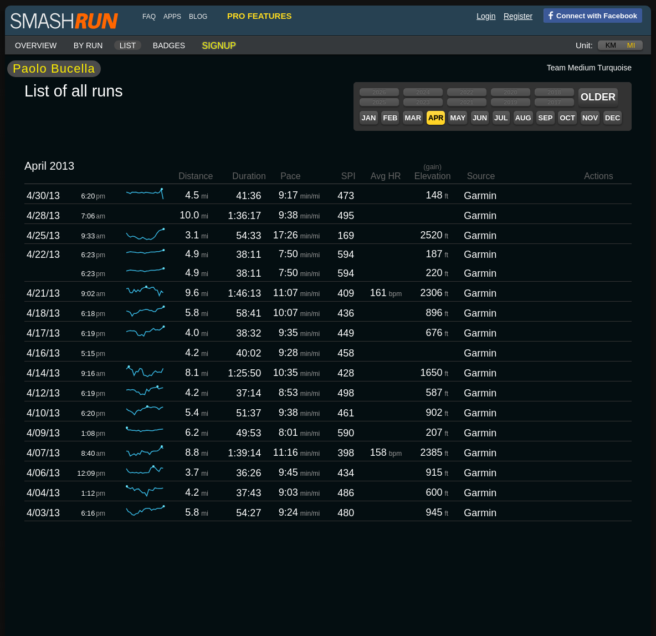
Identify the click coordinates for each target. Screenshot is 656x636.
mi (631, 45)
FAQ (149, 17)
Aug (523, 118)
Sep (545, 118)
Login (485, 16)
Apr (435, 118)
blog (198, 17)
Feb (390, 118)
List (128, 45)
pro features (259, 16)
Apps (172, 17)
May (457, 118)
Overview (36, 45)
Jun (480, 118)
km (611, 45)
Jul (501, 118)
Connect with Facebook (590, 15)
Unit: (584, 45)
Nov (590, 118)
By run (88, 45)
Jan (368, 118)
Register (518, 16)
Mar (412, 118)
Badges (169, 45)
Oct (567, 118)
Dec (612, 118)
